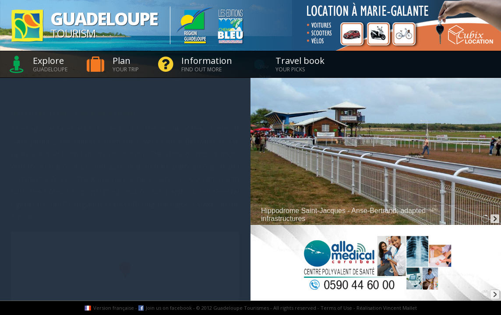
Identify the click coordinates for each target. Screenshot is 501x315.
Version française (113, 307)
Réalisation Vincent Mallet (386, 307)
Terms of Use (336, 307)
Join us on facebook (169, 307)
